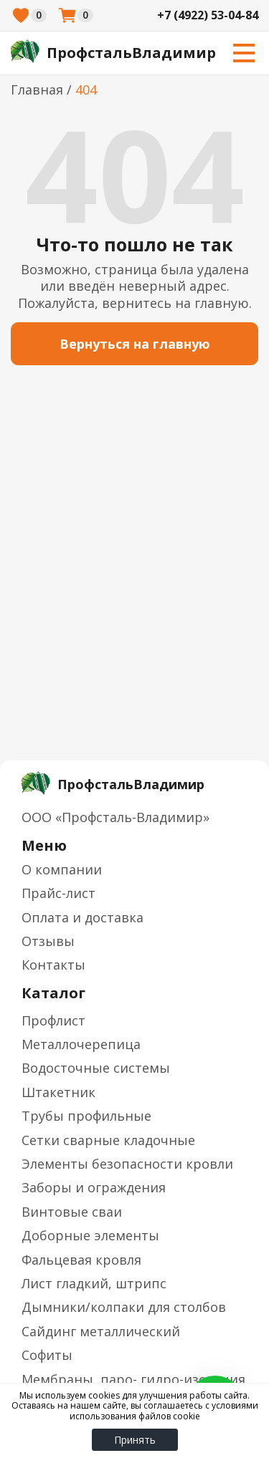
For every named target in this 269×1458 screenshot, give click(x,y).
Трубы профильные (86, 1115)
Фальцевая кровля (81, 1259)
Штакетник (58, 1092)
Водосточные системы (96, 1067)
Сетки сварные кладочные (108, 1140)
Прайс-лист (58, 893)
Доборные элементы (90, 1235)
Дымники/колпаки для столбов (124, 1306)
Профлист (53, 1020)
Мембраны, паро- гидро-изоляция (133, 1379)
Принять (135, 1440)
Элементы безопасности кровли (127, 1163)
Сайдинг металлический (101, 1331)
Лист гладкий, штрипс (94, 1283)
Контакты (53, 964)
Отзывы (48, 941)
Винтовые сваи (72, 1211)
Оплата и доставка (82, 917)
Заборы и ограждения (94, 1187)
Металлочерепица (81, 1044)
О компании (62, 869)
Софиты (47, 1354)
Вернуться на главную (135, 343)
